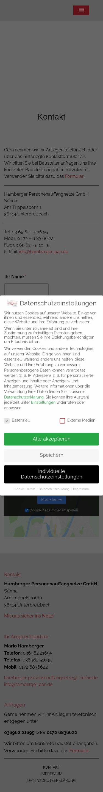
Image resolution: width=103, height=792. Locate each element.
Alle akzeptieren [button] (52, 434)
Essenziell (17, 416)
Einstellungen (43, 398)
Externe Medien (77, 416)
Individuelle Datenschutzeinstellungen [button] (51, 469)
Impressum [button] (81, 484)
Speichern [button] (51, 450)
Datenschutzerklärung (24, 393)
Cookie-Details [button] (25, 484)
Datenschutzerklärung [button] (54, 484)
